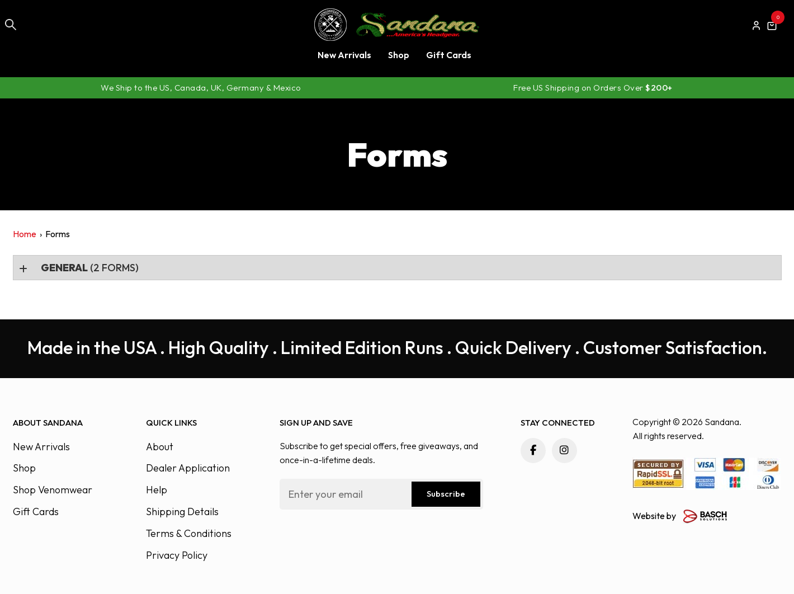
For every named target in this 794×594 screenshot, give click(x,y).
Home (24, 233)
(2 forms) (89, 267)
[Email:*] (382, 494)
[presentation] (365, 540)
